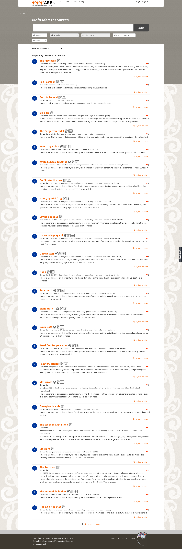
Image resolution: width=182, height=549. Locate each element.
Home (22, 13)
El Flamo (44, 112)
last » (98, 524)
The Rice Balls (48, 60)
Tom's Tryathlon (49, 146)
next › (90, 524)
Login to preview (142, 76)
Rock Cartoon (47, 81)
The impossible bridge (53, 491)
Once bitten (47, 253)
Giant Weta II (47, 308)
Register (145, 2)
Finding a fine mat (50, 506)
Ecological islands (50, 406)
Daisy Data (46, 326)
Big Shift (45, 448)
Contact (74, 2)
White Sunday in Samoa (53, 161)
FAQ (68, 2)
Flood (43, 271)
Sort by (35, 48)
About (62, 2)
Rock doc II (46, 290)
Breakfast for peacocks (53, 345)
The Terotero (47, 467)
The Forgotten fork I (52, 131)
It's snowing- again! (51, 235)
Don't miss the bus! (51, 180)
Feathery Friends (50, 363)
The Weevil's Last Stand (54, 424)
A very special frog (51, 198)
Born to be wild (49, 97)
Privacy (81, 2)
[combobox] (39, 35)
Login (138, 2)
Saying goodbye (49, 216)
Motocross (46, 382)
